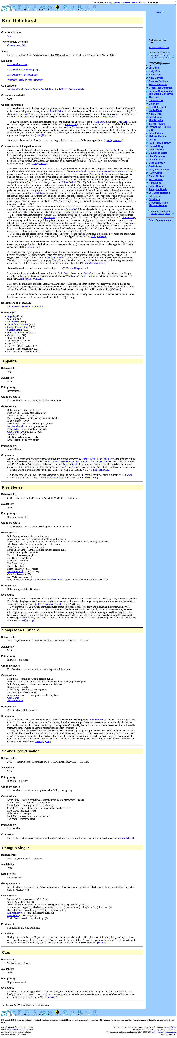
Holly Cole (154, 71)
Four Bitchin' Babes (160, 143)
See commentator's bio (159, 47)
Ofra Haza (154, 199)
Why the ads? (160, 12)
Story (27, 212)
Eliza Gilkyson (157, 163)
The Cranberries (158, 84)
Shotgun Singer (14, 330)
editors (172, 1027)
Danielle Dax (156, 100)
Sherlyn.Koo (91, 477)
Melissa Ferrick (157, 136)
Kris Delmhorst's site (17, 64)
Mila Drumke (156, 120)
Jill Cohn (154, 68)
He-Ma (167, 55)
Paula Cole (155, 74)
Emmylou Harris (158, 189)
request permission (14, 1029)
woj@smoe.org (32, 247)
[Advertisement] (160, 24)
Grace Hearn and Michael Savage (158, 204)
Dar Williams (47, 89)
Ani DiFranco (61, 89)
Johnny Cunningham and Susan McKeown (161, 92)
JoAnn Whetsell (126, 838)
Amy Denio (155, 113)
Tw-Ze (167, 57)
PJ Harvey (154, 196)
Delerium (154, 104)
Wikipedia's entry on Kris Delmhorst (25, 80)
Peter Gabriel (156, 149)
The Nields (110, 150)
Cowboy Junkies (158, 81)
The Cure (154, 97)
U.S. (9, 36)
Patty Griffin (156, 173)
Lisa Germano (157, 156)
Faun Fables (156, 133)
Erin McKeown (14, 913)
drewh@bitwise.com (95, 263)
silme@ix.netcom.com (31, 278)
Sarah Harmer (157, 186)
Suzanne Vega (129, 217)
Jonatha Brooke (32, 89)
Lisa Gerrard (156, 159)
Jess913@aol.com (78, 268)
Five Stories (49, 217)
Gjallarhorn (155, 166)
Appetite (31, 182)
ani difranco (155, 117)
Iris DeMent (155, 110)
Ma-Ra (154, 57)
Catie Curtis (23, 114)
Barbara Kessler (77, 89)
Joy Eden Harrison (159, 192)
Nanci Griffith (156, 176)
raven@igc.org (43, 135)
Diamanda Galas (158, 153)
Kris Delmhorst (157, 107)
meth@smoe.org (114, 140)
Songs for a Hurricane (32, 306)
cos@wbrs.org (108, 116)
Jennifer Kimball (15, 89)
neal (118, 289)
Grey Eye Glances (159, 169)
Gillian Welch (68, 182)
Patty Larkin (13, 429)
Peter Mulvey (13, 915)
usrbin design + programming (163, 1032)
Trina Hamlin (156, 179)
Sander (101, 942)
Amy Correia (156, 78)
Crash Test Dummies (160, 88)
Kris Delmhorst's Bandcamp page (23, 69)
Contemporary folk (16, 45)
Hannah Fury (156, 146)
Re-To (161, 57)
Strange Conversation (17, 327)
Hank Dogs (155, 183)
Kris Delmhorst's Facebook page (23, 74)
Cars (9, 335)
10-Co (153, 55)
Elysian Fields (157, 123)
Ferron (152, 139)
